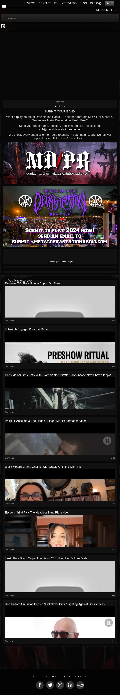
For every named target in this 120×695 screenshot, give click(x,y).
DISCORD (102, 10)
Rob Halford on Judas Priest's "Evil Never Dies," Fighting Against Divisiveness (55, 604)
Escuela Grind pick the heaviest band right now (36, 512)
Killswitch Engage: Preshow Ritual (26, 329)
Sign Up (109, 3)
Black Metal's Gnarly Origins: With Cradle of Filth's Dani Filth (43, 466)
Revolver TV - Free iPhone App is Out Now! (33, 283)
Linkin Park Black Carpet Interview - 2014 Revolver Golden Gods (46, 558)
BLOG (83, 3)
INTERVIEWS (68, 3)
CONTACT (45, 3)
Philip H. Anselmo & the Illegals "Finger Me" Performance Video (46, 421)
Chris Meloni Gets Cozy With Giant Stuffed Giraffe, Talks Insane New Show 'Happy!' (58, 375)
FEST (114, 10)
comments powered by (60, 262)
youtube (10, 18)
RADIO (94, 3)
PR (56, 3)
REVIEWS (30, 3)
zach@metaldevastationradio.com (59, 129)
